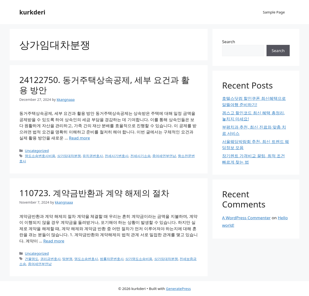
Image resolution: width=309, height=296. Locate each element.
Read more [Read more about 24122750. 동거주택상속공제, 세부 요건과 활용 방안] (79, 138)
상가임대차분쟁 (69, 155)
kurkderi (32, 12)
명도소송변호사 (86, 258)
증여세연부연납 (164, 155)
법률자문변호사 (112, 258)
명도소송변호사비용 (40, 155)
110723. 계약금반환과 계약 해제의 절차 (94, 193)
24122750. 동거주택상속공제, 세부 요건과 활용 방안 (104, 85)
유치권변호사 (93, 155)
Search (228, 41)
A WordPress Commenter (246, 217)
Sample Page (274, 12)
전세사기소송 (140, 155)
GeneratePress (178, 288)
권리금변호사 (50, 258)
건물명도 (31, 258)
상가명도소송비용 (138, 258)
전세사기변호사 (116, 155)
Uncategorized (37, 150)
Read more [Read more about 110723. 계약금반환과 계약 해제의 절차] (53, 241)
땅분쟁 (67, 258)
